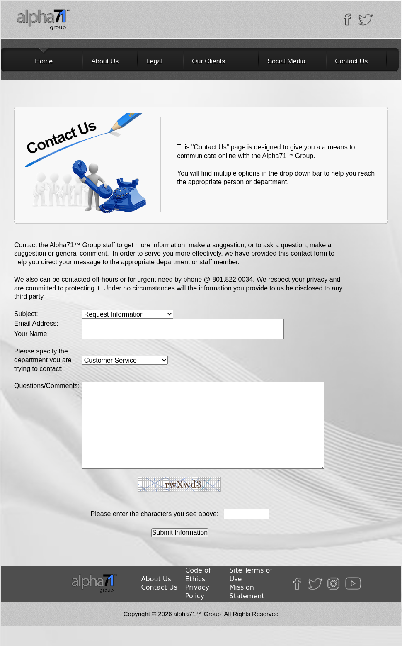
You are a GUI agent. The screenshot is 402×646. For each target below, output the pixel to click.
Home (33, 61)
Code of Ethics (198, 574)
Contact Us (351, 61)
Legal (154, 61)
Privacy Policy (197, 591)
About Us (105, 61)
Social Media (286, 61)
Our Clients (208, 61)
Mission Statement (247, 591)
